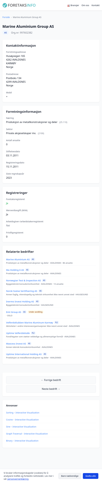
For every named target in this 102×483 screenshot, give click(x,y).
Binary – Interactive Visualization (22, 440)
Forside (6, 17)
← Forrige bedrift (51, 380)
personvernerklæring (17, 479)
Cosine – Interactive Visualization (22, 419)
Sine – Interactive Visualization (21, 426)
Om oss (85, 5)
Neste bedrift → (51, 389)
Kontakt (96, 5)
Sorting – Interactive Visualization (22, 412)
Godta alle (90, 475)
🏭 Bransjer (73, 5)
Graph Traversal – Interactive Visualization (27, 433)
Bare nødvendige (69, 475)
